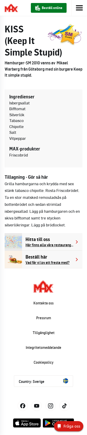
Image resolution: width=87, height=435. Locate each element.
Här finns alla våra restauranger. (50, 245)
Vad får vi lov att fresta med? (48, 262)
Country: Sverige (43, 381)
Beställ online (48, 7)
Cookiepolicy (44, 362)
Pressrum (43, 318)
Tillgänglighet (44, 332)
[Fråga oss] (68, 426)
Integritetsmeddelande (43, 347)
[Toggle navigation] (79, 8)
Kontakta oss (43, 303)
